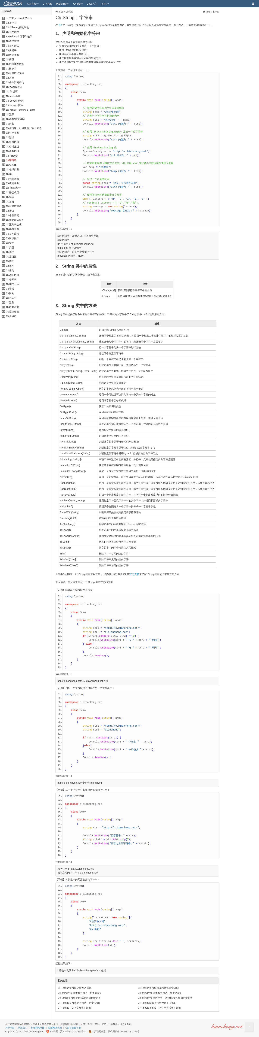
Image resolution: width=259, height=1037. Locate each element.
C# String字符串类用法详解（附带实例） (80, 997)
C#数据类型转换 (15, 64)
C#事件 (10, 265)
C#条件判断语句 (15, 82)
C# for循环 (12, 91)
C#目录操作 (12, 238)
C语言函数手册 (73, 1027)
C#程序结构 (12, 41)
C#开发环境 (12, 32)
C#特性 (10, 242)
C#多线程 (11, 316)
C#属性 (10, 252)
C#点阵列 (11, 297)
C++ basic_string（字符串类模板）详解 (159, 1007)
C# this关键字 (13, 187)
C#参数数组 (12, 151)
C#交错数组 (12, 146)
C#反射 (10, 247)
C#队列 (10, 293)
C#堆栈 (10, 288)
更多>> (105, 3)
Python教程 (62, 3)
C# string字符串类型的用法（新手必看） (80, 992)
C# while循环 (13, 96)
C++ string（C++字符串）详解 (74, 1007)
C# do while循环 (15, 100)
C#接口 (10, 210)
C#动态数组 (12, 275)
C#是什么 (11, 22)
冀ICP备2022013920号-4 (73, 1031)
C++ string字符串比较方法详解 (74, 988)
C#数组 (10, 137)
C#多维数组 (12, 142)
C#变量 (10, 59)
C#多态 (10, 201)
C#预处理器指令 (15, 220)
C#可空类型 (12, 132)
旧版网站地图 (55, 1027)
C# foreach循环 (14, 105)
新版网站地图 (38, 1027)
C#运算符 (11, 68)
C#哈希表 (11, 279)
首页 (60, 11)
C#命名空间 (12, 215)
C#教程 (8, 11)
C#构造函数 (12, 178)
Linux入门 (92, 3)
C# (60, 25)
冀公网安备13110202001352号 (123, 1031)
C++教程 (47, 3)
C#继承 (10, 197)
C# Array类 (12, 155)
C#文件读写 (12, 233)
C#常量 (10, 77)
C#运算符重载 (13, 206)
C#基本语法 (12, 45)
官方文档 (134, 574)
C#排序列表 (12, 284)
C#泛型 (10, 302)
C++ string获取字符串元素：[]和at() (157, 1002)
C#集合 (10, 270)
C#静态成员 (12, 192)
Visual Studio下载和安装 (19, 36)
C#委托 (10, 261)
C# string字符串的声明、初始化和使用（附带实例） (166, 997)
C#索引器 (11, 256)
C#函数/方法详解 (15, 119)
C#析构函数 (12, 183)
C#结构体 (11, 164)
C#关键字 (11, 50)
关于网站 (9, 1027)
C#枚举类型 (12, 169)
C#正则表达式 (13, 224)
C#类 (9, 174)
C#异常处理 (12, 229)
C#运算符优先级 (15, 73)
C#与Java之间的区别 (17, 27)
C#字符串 (11, 160)
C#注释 (10, 114)
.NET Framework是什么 (19, 18)
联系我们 (22, 1027)
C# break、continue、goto (20, 109)
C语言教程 (33, 3)
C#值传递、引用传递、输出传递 (23, 128)
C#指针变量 (12, 311)
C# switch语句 (14, 87)
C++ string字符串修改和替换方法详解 (158, 988)
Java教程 (78, 3)
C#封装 (10, 123)
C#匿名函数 (12, 307)
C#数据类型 (12, 54)
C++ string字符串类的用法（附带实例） (79, 1002)
